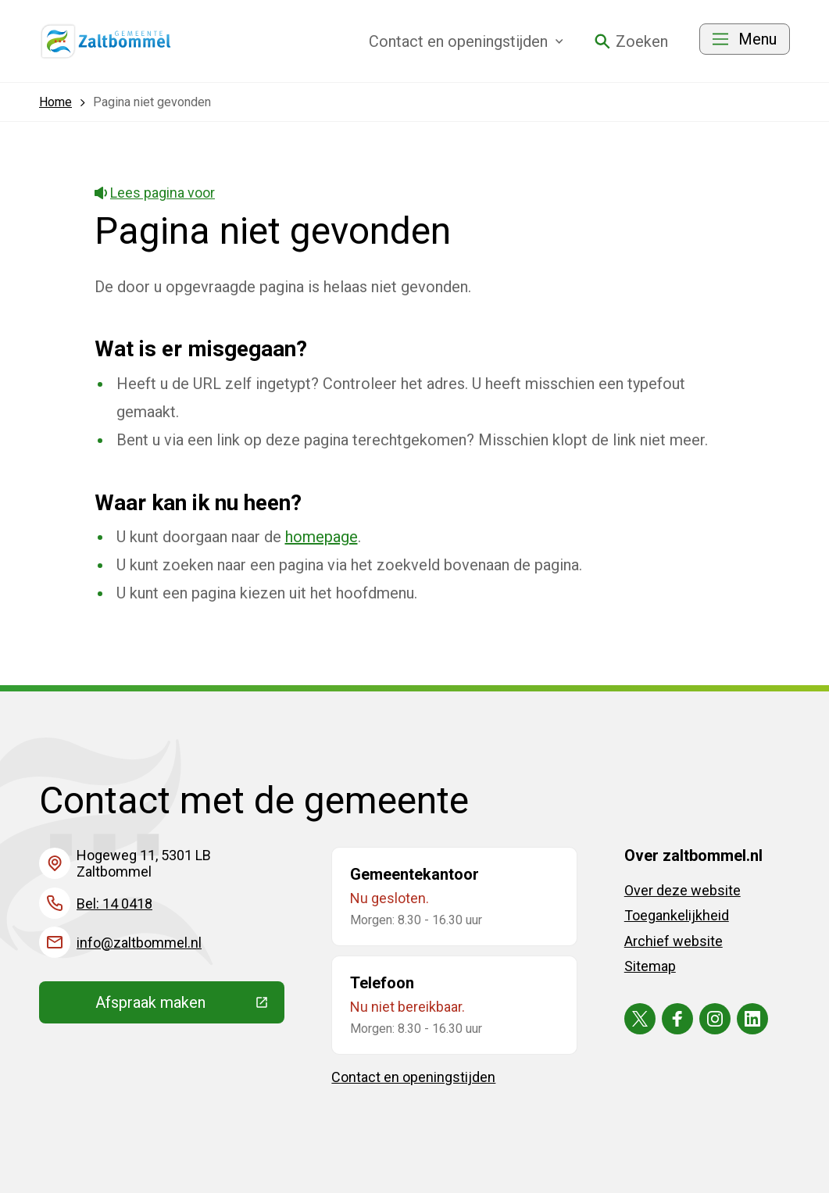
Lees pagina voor (155, 192)
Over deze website (682, 890)
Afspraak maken (190, 1006)
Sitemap (650, 966)
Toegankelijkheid (676, 915)
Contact (466, 41)
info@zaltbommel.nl (139, 942)
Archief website (673, 941)
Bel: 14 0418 (114, 903)
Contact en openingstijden (413, 1077)
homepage (321, 536)
